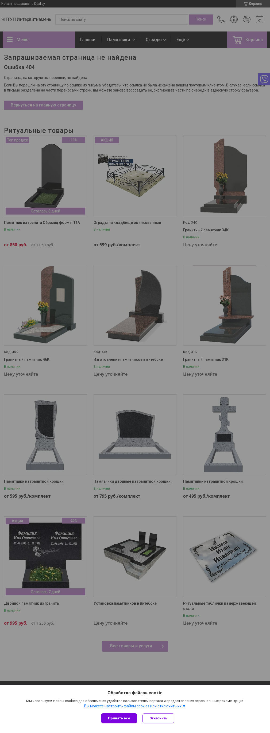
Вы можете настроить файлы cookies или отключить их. (133, 706)
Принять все (119, 718)
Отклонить (158, 718)
